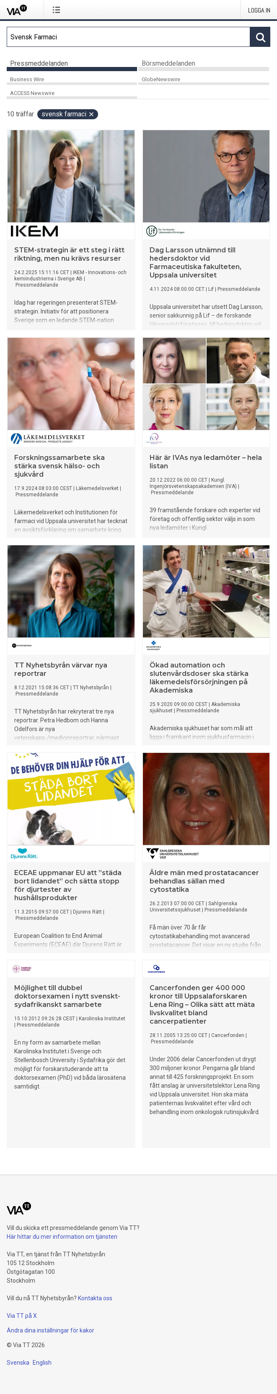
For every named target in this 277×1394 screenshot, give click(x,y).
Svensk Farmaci (68, 114)
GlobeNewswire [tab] (161, 79)
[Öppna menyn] (58, 9)
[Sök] (128, 37)
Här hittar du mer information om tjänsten (62, 1236)
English (42, 1362)
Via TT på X (22, 1315)
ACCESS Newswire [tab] (32, 93)
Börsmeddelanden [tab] (168, 63)
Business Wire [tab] (27, 79)
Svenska (18, 1362)
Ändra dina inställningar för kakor (50, 1330)
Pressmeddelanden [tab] (39, 63)
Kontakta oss (95, 1298)
